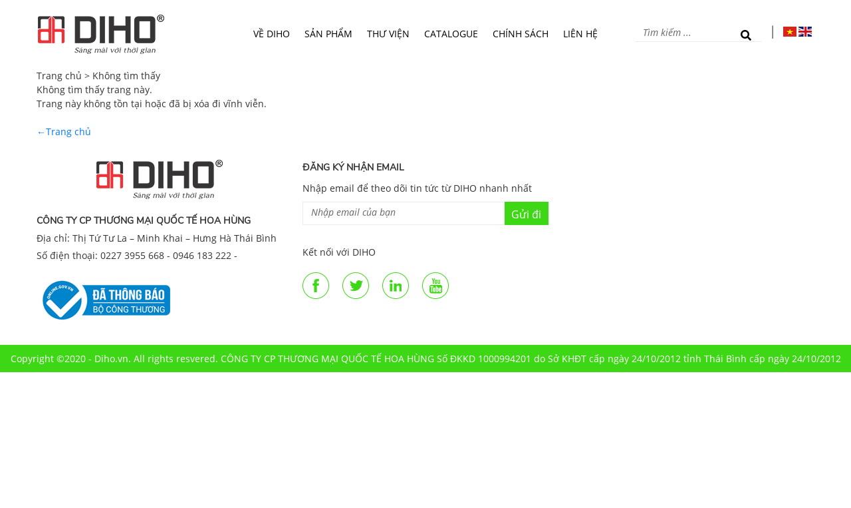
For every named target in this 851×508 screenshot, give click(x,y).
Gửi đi (526, 214)
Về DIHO (271, 33)
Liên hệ (580, 33)
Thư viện (388, 33)
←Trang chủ (64, 131)
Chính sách (520, 33)
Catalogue (451, 33)
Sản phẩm (328, 33)
